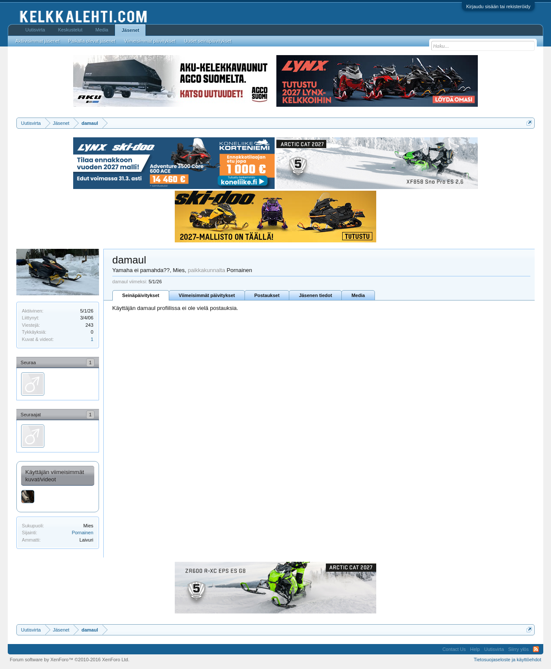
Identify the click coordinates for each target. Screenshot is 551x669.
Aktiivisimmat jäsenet (37, 40)
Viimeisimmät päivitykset (207, 295)
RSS (536, 649)
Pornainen (82, 532)
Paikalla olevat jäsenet (91, 40)
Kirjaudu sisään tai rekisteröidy (498, 6)
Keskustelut (70, 29)
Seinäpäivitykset (140, 295)
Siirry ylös (518, 649)
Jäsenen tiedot (315, 295)
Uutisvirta (35, 29)
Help (475, 649)
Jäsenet (130, 30)
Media (358, 295)
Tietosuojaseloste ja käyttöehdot (507, 659)
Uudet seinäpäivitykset (208, 40)
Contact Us (454, 649)
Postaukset (267, 295)
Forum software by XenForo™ (70, 659)
